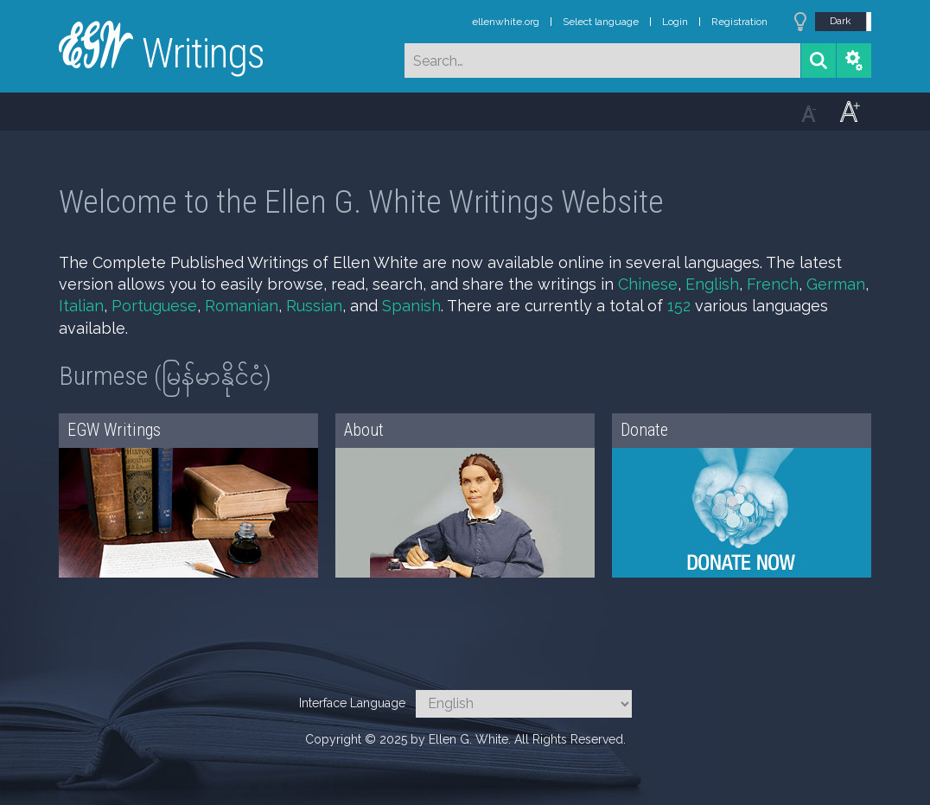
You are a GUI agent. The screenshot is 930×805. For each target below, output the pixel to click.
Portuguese (154, 306)
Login (675, 22)
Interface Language (352, 703)
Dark (840, 21)
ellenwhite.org (505, 22)
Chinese (648, 284)
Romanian (241, 306)
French (773, 284)
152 (679, 306)
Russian (314, 306)
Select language (601, 22)
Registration (739, 22)
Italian (81, 306)
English (712, 284)
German (835, 284)
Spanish (411, 306)
